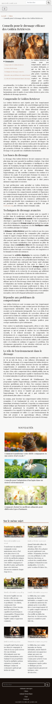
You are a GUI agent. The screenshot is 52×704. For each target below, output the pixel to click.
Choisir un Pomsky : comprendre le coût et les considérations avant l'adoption (38, 535)
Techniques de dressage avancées (14, 71)
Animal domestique (26, 694)
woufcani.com (8, 206)
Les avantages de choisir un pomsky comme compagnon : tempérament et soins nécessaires (14, 637)
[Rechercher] (36, 2)
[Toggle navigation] (4, 8)
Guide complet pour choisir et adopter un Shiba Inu (38, 586)
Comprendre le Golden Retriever (14, 65)
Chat (26, 697)
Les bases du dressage (10, 68)
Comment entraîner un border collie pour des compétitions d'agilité (14, 587)
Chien (11, 16)
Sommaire (9, 61)
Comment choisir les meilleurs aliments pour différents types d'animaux (24, 508)
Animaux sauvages (26, 688)
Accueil (3, 16)
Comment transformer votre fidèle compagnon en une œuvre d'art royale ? (26, 454)
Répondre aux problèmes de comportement (17, 75)
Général (26, 699)
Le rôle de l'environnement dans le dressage (17, 78)
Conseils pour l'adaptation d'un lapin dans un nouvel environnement (24, 481)
